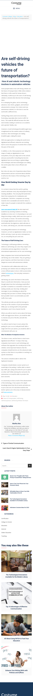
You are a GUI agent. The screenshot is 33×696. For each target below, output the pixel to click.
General (3, 529)
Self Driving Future (6, 400)
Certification (4, 518)
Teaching (4, 536)
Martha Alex (16, 423)
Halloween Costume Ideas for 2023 (19, 507)
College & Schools (6, 522)
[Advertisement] (16, 37)
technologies (10, 273)
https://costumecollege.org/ (16, 435)
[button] (16, 8)
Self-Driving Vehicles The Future (20, 400)
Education (14, 396)
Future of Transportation (9, 398)
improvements (8, 392)
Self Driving (20, 398)
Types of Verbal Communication (13, 443)
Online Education (6, 532)
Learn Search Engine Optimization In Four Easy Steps (16, 449)
